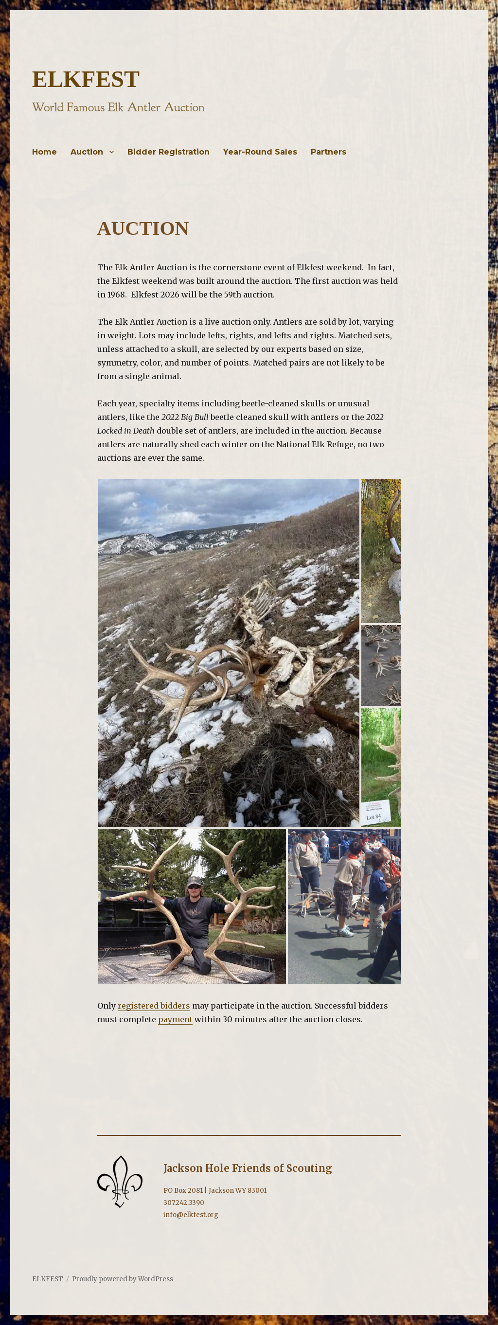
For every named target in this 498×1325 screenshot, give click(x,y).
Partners (328, 152)
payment (175, 1019)
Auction (87, 152)
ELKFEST (86, 79)
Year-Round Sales (260, 152)
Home (44, 152)
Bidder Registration (168, 152)
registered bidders (154, 1006)
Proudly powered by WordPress (122, 1279)
